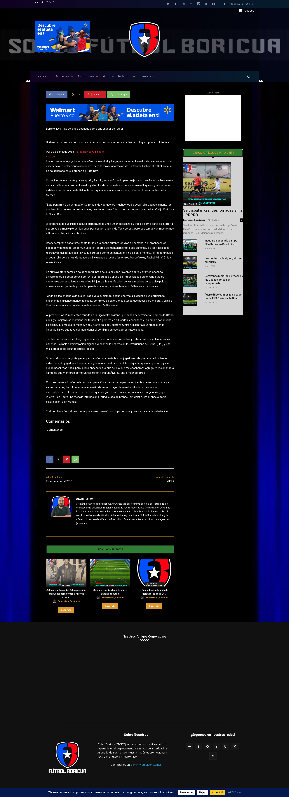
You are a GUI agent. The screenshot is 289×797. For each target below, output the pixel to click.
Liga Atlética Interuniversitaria (154, 584)
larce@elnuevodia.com (90, 151)
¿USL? (170, 481)
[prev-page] (185, 312)
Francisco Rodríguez (194, 219)
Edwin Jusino (84, 498)
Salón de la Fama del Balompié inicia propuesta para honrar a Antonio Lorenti (66, 594)
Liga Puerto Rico (192, 204)
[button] (248, 76)
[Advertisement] (213, 118)
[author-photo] (55, 601)
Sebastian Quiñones (69, 601)
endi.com (51, 156)
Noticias (66, 585)
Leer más (66, 610)
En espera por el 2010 (59, 481)
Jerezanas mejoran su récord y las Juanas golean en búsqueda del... (224, 280)
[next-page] (191, 312)
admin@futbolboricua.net (146, 764)
